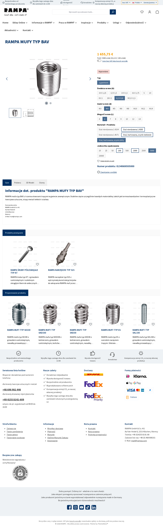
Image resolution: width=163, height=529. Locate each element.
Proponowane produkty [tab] (15, 293)
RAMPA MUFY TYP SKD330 (47, 331)
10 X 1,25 (103, 93)
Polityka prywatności (97, 434)
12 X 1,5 (115, 93)
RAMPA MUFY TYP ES (111, 330)
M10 (136, 109)
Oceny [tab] (42, 182)
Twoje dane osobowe (16, 437)
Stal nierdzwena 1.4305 (133, 129)
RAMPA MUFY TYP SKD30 (78, 331)
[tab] (7, 182)
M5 (115, 109)
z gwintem (104, 83)
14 (151, 93)
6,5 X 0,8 (120, 98)
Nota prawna (93, 431)
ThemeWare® (103, 524)
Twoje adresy (12, 434)
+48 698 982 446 (12, 389)
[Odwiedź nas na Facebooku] (69, 507)
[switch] (99, 61)
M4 (108, 109)
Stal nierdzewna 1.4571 (109, 135)
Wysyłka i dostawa (55, 428)
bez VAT (125, 2)
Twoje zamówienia (15, 431)
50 (113, 151)
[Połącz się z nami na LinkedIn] (94, 507)
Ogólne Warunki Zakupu (57, 437)
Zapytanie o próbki (107, 172)
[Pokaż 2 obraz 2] (51, 103)
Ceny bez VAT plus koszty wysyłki (115, 61)
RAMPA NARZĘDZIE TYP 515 (61, 270)
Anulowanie (52, 440)
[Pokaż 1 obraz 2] (46, 103)
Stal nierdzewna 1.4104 (109, 130)
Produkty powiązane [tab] (14, 232)
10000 (102, 156)
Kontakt (92, 428)
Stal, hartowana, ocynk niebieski (137, 134)
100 (119, 150)
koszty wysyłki (75, 521)
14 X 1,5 (125, 93)
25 (107, 151)
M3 (101, 109)
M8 (129, 109)
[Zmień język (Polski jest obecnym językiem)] (137, 2)
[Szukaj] (113, 12)
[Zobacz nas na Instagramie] (75, 507)
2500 (144, 151)
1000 (135, 150)
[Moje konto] (149, 12)
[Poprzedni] (7, 79)
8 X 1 (101, 98)
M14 (151, 109)
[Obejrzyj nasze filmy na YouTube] (81, 507)
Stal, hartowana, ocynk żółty (112, 140)
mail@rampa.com (139, 440)
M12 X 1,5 (132, 98)
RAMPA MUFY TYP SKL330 (141, 331)
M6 (122, 109)
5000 (153, 151)
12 (134, 119)
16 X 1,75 (136, 93)
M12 (144, 109)
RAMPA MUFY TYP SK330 (18, 330)
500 (128, 151)
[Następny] (90, 79)
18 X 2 (110, 98)
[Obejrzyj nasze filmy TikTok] (88, 507)
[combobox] (81, 12)
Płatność (51, 431)
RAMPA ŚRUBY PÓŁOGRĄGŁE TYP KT (24, 271)
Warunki (51, 434)
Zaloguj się (11, 428)
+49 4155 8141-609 (13, 399)
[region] (49, 84)
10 (128, 119)
